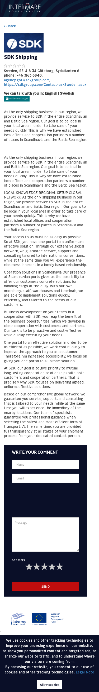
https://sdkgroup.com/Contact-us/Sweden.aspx (45, 84)
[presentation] (52, 497)
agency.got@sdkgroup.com (26, 80)
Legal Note (85, 672)
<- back (10, 26)
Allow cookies (49, 685)
